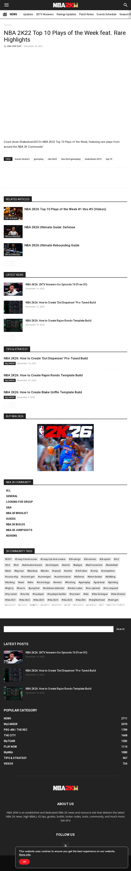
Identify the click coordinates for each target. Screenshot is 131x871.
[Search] (125, 5)
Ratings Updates (66, 14)
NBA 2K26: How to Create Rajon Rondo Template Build (58, 320)
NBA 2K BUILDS (15, 524)
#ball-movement (94, 565)
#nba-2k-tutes (118, 594)
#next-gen (113, 600)
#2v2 (116, 559)
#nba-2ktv (81, 600)
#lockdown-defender (53, 588)
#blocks (45, 571)
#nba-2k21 (10, 600)
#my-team (74, 594)
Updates (28, 14)
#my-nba (24, 594)
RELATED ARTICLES (18, 199)
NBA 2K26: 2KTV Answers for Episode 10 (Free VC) (56, 284)
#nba (85, 594)
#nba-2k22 (24, 600)
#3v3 (7, 565)
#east (21, 582)
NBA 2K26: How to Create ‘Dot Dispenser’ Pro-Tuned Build (61, 302)
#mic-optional (93, 588)
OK (24, 861)
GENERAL (12, 496)
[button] (6, 5)
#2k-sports (105, 559)
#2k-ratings (75, 559)
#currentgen (44, 576)
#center (68, 571)
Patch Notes (86, 14)
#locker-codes (75, 588)
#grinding (113, 582)
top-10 (109, 158)
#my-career (11, 594)
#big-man (19, 571)
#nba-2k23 (38, 600)
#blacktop (32, 571)
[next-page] (12, 263)
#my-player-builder (56, 594)
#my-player (38, 594)
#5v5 (16, 565)
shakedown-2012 (93, 158)
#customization (62, 576)
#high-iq (9, 588)
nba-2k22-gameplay (71, 158)
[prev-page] (6, 263)
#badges (77, 565)
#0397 (8, 559)
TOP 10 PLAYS (11, 218)
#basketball (112, 565)
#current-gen (28, 576)
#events (57, 582)
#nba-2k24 (52, 600)
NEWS (10, 14)
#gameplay (84, 582)
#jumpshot (34, 588)
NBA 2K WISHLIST (17, 513)
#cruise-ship (11, 576)
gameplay (39, 158)
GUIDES (11, 518)
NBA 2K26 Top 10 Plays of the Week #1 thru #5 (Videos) (65, 209)
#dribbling (110, 576)
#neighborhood (97, 600)
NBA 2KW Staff (14, 46)
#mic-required (110, 588)
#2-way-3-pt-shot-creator (53, 559)
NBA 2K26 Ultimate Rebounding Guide (51, 245)
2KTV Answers (45, 14)
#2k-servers (90, 559)
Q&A (8, 507)
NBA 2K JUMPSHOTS (19, 530)
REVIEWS (11, 535)
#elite (30, 582)
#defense (79, 576)
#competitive (108, 571)
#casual (56, 571)
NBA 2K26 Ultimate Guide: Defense (49, 227)
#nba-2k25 (67, 600)
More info (24, 854)
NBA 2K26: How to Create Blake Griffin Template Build (43, 392)
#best (8, 571)
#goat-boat (99, 582)
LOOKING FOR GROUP (19, 501)
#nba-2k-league (100, 594)
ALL (8, 490)
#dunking (10, 582)
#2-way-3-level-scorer (26, 559)
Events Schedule (107, 14)
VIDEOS (8, 25)
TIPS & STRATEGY (12, 236)
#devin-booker (95, 576)
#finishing (70, 582)
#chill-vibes (81, 571)
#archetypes (52, 565)
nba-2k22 (52, 158)
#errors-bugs (43, 582)
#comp (94, 571)
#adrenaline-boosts (32, 565)
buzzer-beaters (22, 158)
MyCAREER (9, 363)
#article (66, 565)
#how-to (21, 588)
